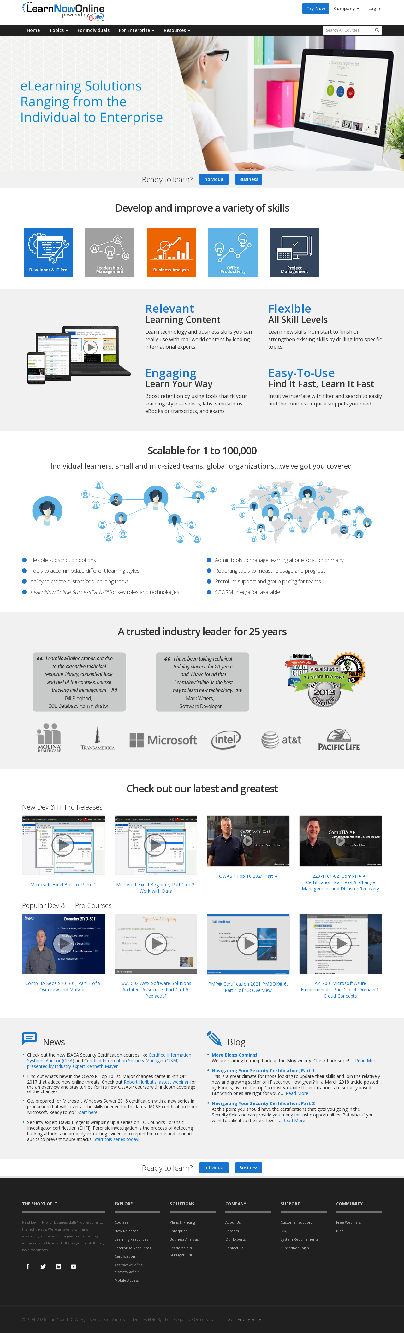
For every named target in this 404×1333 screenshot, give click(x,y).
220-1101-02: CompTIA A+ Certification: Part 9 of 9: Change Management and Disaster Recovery (340, 882)
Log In (375, 8)
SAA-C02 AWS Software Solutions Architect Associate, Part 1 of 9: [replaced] (156, 989)
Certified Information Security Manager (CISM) (131, 1060)
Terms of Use (221, 1319)
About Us (233, 1222)
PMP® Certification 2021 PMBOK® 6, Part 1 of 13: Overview (248, 987)
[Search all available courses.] (352, 30)
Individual (214, 179)
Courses (121, 1222)
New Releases (126, 1230)
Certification (125, 1256)
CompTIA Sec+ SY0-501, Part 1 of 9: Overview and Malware (63, 986)
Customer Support (296, 1222)
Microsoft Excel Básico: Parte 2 (63, 885)
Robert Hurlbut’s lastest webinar (157, 1082)
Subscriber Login (295, 1247)
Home (33, 30)
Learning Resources (131, 1239)
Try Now (315, 8)
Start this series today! (116, 1139)
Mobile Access (127, 1280)
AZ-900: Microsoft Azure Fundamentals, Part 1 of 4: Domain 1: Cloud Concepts (340, 989)
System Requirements (299, 1239)
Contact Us (234, 1247)
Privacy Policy (249, 1319)
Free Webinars (348, 1222)
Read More (366, 1060)
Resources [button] (177, 30)
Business (248, 179)
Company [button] (346, 8)
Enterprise (178, 1230)
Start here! (87, 1112)
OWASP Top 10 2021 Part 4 (248, 876)
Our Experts (235, 1239)
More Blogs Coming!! (235, 1055)
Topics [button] (58, 30)
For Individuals (94, 30)
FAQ (284, 1230)
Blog (339, 1230)
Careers (232, 1230)
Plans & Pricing (182, 1222)
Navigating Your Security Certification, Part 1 (263, 1071)
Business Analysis (184, 1239)
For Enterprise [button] (136, 30)
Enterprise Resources (133, 1247)
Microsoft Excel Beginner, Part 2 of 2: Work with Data (156, 888)
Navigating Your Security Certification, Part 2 (263, 1103)
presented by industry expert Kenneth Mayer (72, 1066)
